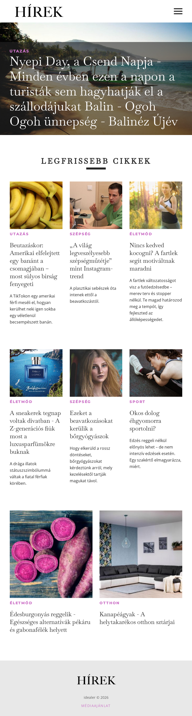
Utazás (20, 51)
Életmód (141, 234)
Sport (138, 402)
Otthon (110, 603)
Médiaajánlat (96, 705)
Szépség (80, 234)
